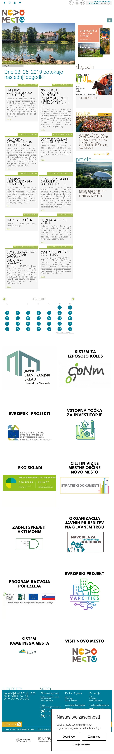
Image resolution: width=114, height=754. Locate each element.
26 (28, 329)
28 (49, 329)
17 (7, 323)
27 (38, 329)
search (71, 2)
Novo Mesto (19, 16)
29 (59, 329)
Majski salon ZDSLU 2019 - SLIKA (55, 253)
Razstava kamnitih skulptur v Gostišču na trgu (55, 181)
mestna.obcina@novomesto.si (51, 707)
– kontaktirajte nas (99, 3)
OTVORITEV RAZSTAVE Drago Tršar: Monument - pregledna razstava (21, 257)
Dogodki (7, 65)
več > (9, 119)
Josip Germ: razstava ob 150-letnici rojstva (19, 142)
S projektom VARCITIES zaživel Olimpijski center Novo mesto (92, 193)
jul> (73, 299)
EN (82, 2)
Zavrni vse (94, 736)
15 (59, 318)
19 (28, 323)
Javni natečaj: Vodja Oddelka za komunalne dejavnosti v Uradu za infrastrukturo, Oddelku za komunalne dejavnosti (93, 141)
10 (7, 318)
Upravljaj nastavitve (81, 744)
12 (28, 318)
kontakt (77, 2)
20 (38, 323)
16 (70, 318)
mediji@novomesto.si (101, 705)
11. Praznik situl (89, 98)
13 (38, 318)
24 (7, 329)
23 (70, 323)
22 (59, 323)
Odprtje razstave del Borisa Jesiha (54, 141)
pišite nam (12, 724)
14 (49, 318)
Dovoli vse (69, 736)
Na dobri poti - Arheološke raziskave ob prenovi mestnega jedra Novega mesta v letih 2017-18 (55, 98)
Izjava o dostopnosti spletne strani (19, 729)
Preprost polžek (19, 220)
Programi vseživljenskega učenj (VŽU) (19, 92)
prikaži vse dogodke (65, 332)
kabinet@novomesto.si (77, 705)
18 (18, 323)
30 (70, 329)
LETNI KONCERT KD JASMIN (53, 221)
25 (18, 329)
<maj (4, 299)
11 (18, 318)
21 (49, 323)
